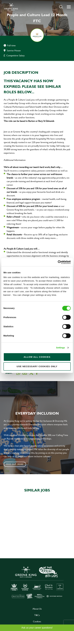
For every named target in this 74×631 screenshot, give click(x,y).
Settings (60, 347)
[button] (61, 6)
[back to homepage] (11, 6)
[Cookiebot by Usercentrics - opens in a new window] (58, 262)
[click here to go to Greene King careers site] (37, 582)
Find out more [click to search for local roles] (14, 464)
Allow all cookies (37, 357)
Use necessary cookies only (37, 366)
